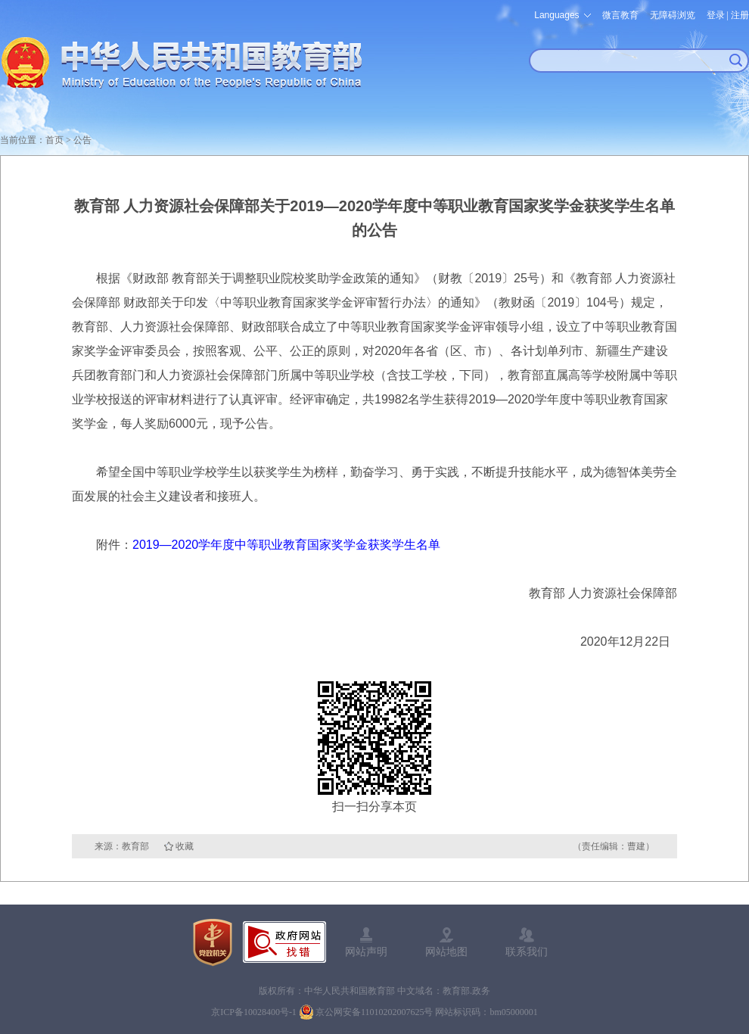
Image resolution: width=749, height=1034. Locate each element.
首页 (54, 140)
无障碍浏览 (672, 15)
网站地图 (446, 951)
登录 (716, 15)
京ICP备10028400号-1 (254, 1012)
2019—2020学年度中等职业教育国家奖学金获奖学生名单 (286, 544)
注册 (740, 15)
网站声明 (366, 951)
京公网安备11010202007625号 (374, 1012)
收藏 (185, 846)
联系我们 (526, 951)
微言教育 (620, 15)
